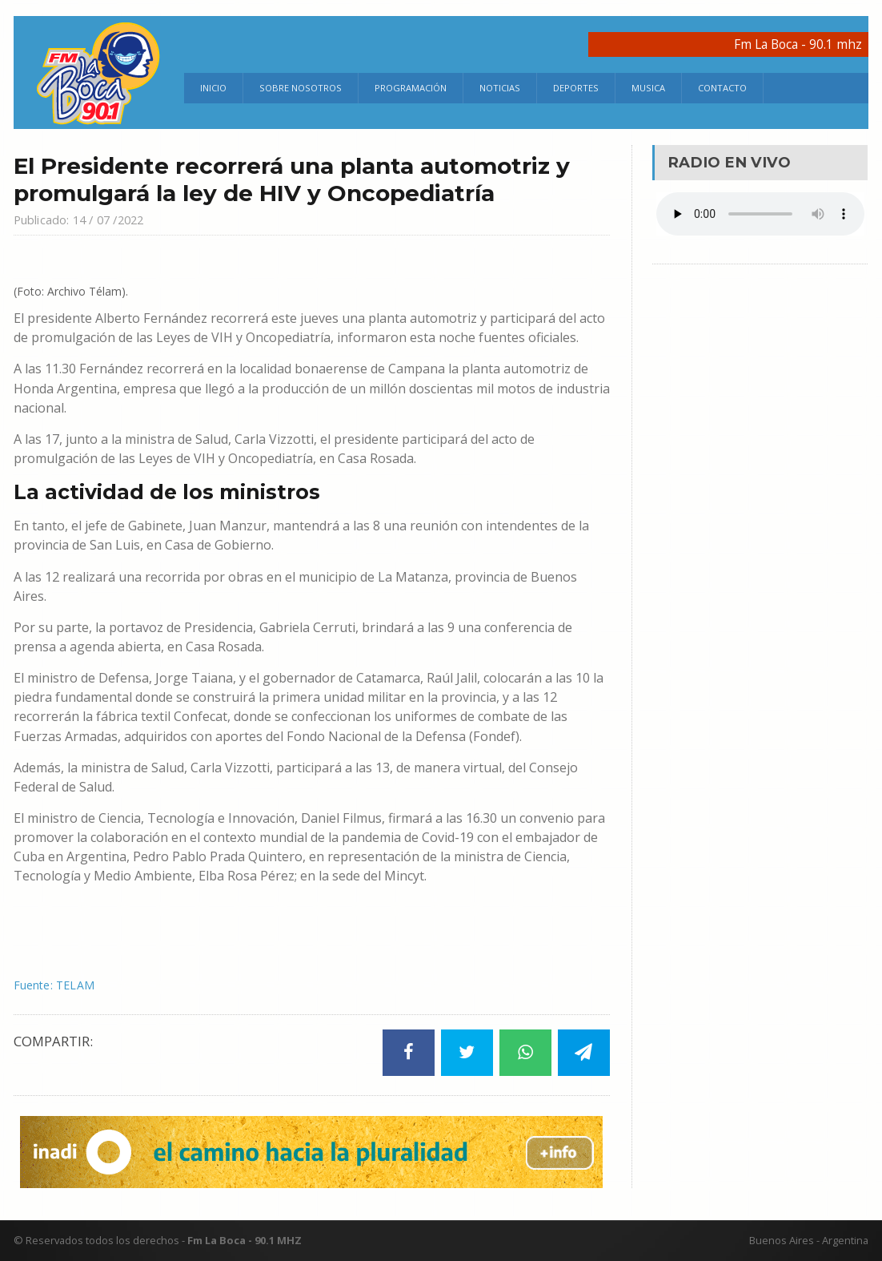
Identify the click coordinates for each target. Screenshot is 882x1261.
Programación (411, 88)
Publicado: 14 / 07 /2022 (90, 219)
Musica (648, 88)
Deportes (576, 88)
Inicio (213, 88)
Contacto (722, 88)
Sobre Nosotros (300, 88)
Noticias (499, 88)
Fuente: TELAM (59, 984)
